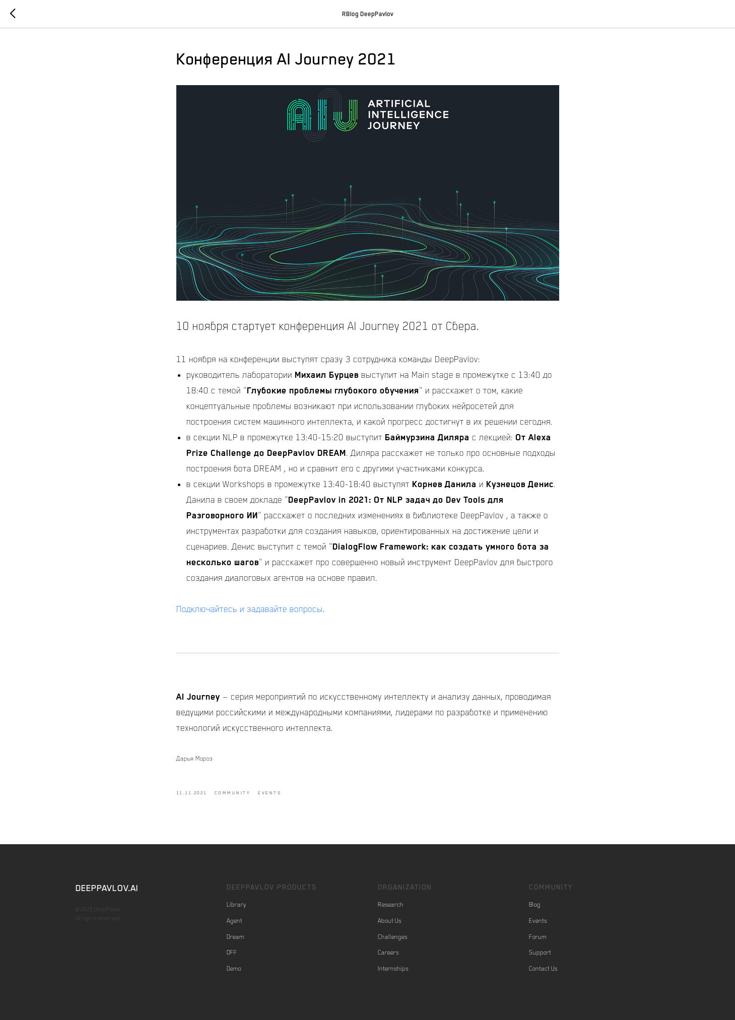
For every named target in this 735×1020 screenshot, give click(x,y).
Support (540, 952)
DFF (232, 952)
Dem (232, 968)
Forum (538, 936)
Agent (234, 920)
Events (538, 920)
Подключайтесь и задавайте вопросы (249, 609)
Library (236, 904)
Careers (388, 952)
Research (391, 904)
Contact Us (543, 968)
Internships (393, 968)
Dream (235, 936)
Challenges (393, 936)
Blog (535, 904)
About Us (390, 920)
